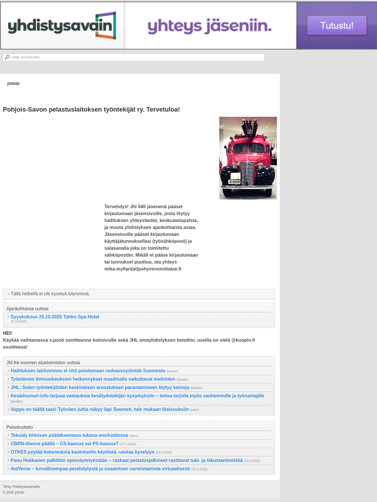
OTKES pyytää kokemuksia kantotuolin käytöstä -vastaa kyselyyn (82, 452)
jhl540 (13, 83)
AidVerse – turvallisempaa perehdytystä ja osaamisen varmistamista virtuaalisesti (100, 468)
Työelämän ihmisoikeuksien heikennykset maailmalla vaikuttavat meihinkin (93, 379)
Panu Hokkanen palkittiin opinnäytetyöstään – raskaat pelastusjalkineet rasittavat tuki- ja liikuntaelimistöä (127, 460)
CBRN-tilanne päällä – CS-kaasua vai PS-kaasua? (65, 443)
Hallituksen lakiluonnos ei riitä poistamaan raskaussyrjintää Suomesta (88, 370)
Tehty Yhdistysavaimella (21, 487)
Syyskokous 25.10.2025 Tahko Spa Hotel (55, 316)
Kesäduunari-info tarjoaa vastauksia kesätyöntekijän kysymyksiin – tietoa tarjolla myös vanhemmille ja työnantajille (137, 395)
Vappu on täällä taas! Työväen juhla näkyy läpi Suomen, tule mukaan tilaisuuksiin (100, 409)
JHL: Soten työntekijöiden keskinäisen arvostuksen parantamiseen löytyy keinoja (100, 387)
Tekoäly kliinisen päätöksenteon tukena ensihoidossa (69, 435)
